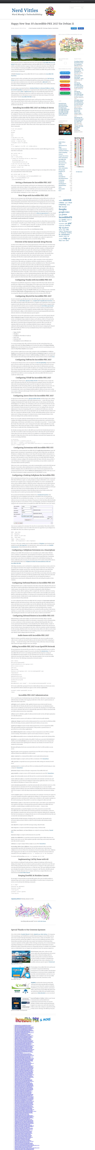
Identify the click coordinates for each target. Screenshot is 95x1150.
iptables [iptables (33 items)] (64, 219)
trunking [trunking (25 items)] (69, 232)
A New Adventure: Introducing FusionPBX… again (78, 77)
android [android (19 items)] (60, 200)
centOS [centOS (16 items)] (66, 202)
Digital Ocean (27, 91)
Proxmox (18, 74)
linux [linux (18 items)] (60, 221)
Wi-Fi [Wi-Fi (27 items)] (63, 240)
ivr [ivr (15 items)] (71, 219)
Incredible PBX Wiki (26, 96)
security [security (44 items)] (67, 225)
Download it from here (43, 494)
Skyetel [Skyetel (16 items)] (60, 229)
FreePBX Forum (62, 108)
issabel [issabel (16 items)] (68, 219)
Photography (62, 169)
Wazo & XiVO (62, 189)
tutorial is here (44, 651)
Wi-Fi (60, 190)
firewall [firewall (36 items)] (64, 207)
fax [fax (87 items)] (60, 207)
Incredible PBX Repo (64, 110)
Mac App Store (23, 545)
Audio (60, 143)
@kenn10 (45, 82)
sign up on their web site (32, 380)
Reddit (60, 173)
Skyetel (27, 934)
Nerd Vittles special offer (48, 305)
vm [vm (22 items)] (68, 236)
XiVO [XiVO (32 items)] (67, 240)
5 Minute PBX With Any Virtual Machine (78, 128)
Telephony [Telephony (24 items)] (63, 232)
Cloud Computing (32, 28)
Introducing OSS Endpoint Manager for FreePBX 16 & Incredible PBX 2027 (79, 120)
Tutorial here (45, 758)
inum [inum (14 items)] (60, 219)
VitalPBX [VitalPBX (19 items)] (61, 236)
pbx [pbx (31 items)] (66, 223)
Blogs (60, 147)
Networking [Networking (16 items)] (64, 221)
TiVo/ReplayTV (62, 183)
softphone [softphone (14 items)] (61, 231)
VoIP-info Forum (42, 921)
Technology (45, 28)
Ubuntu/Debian (55, 28)
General (61, 154)
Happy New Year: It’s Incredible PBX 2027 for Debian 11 (42, 23)
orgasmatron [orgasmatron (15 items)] (61, 223)
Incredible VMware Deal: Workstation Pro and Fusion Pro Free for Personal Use (79, 103)
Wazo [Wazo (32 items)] (60, 240)
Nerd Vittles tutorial (25, 872)
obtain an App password (42, 213)
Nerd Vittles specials (25, 300)
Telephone (42, 543)
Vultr (22, 91)
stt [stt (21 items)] (59, 232)
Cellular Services (63, 149)
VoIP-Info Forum (63, 115)
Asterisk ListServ (63, 105)
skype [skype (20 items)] (64, 229)
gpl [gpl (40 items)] (60, 214)
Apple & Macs (62, 142)
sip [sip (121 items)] (60, 228)
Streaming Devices (63, 178)
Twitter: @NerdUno (63, 113)
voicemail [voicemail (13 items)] (61, 238)
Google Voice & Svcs (63, 156)
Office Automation (63, 168)
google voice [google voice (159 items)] (64, 212)
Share (82, 28)
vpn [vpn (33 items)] (69, 238)
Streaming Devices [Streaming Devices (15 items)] (68, 231)
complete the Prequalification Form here (43, 300)
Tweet (74, 28)
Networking (61, 166)
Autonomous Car (63, 145)
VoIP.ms (45, 934)
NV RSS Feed (79, 171)
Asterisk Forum (62, 103)
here (53, 356)
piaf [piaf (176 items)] (69, 223)
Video (60, 187)
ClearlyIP (23, 934)
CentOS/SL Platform (64, 150)
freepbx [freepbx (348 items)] (63, 209)
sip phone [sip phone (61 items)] (65, 228)
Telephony (50, 28)
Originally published (16, 898)
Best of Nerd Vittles (63, 106)
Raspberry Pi (62, 171)
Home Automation (63, 157)
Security (61, 175)
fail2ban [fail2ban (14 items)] (68, 204)
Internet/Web (62, 161)
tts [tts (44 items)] (59, 234)
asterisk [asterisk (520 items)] (67, 200)
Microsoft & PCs (62, 163)
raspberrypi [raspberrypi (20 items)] (61, 225)
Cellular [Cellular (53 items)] (61, 202)
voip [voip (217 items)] (65, 238)
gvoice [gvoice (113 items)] (64, 215)
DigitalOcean (37, 934)
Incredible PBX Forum (64, 109)
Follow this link (41, 992)
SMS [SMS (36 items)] (67, 229)
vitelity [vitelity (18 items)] (65, 236)
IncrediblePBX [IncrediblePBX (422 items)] (66, 217)
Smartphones (62, 176)
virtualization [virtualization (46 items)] (65, 234)
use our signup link (41, 362)
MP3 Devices (62, 164)
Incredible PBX (39, 28)
